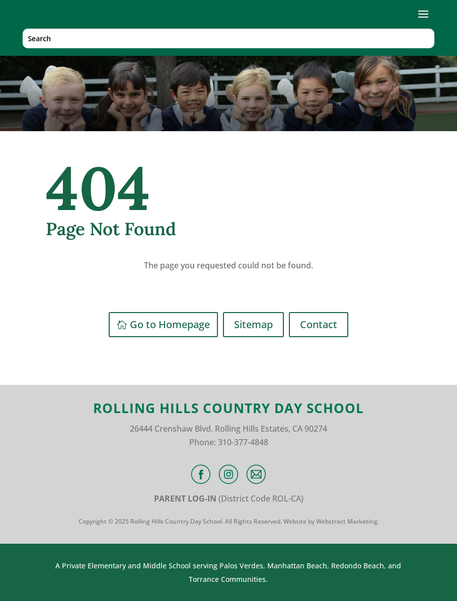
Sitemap (253, 324)
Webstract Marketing (346, 521)
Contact (318, 324)
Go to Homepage (170, 324)
